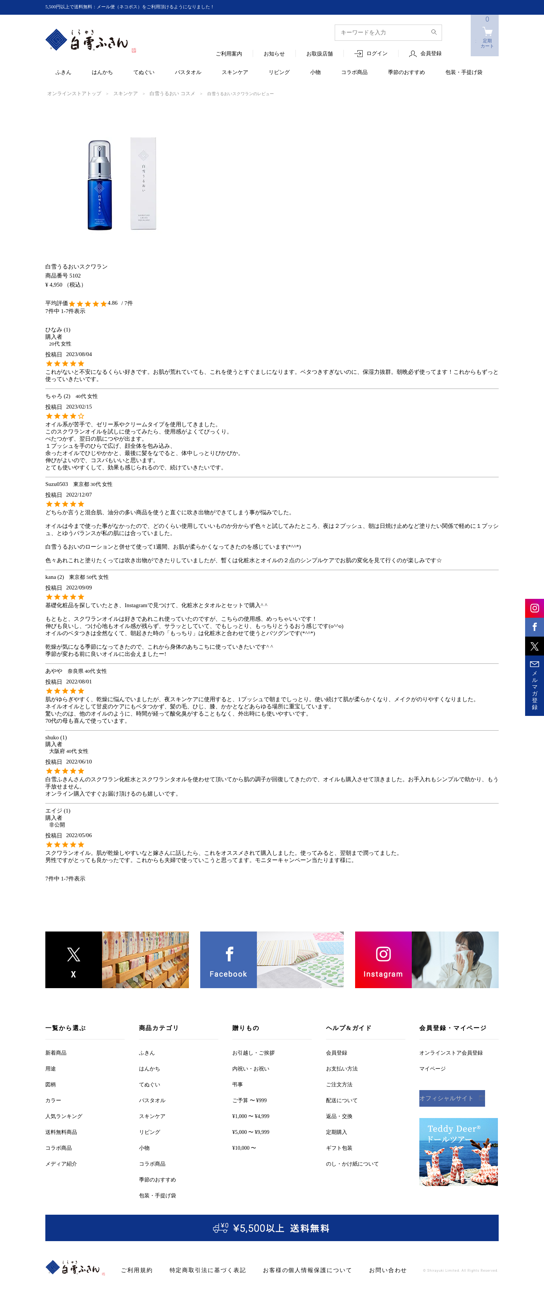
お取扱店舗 (319, 54)
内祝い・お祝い (250, 1068)
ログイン (377, 54)
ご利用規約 (135, 1269)
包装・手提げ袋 (463, 73)
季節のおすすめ (406, 73)
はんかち (102, 73)
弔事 (237, 1084)
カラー (53, 1100)
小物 (315, 73)
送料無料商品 (61, 1131)
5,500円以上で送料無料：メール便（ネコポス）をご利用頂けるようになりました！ (144, 7)
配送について (342, 1100)
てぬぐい (144, 73)
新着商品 (55, 1052)
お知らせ (274, 54)
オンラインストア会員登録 (451, 1052)
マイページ (432, 1068)
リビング (279, 73)
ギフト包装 (339, 1147)
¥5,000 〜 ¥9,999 (250, 1131)
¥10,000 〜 (244, 1147)
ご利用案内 (229, 54)
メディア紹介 (61, 1163)
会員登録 (431, 54)
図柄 (50, 1084)
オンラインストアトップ (70, 93)
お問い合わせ (363, 1269)
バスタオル (188, 73)
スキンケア (235, 73)
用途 (50, 1068)
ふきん (63, 73)
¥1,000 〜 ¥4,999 (250, 1115)
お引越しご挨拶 (253, 1052)
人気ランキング (63, 1115)
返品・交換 (339, 1115)
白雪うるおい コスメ (157, 93)
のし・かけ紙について (352, 1163)
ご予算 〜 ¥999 (249, 1100)
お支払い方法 (342, 1068)
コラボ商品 (354, 73)
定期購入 (336, 1131)
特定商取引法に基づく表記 (199, 1269)
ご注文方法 (339, 1084)
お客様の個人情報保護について (289, 1269)
